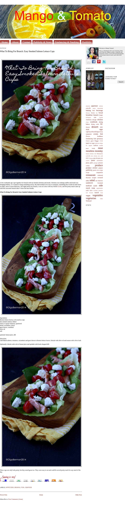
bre (96, 113)
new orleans (94, 156)
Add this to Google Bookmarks (32, 480)
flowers (88, 136)
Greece (88, 141)
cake (95, 117)
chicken (100, 119)
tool (87, 192)
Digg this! (11, 480)
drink (87, 129)
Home (41, 495)
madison (95, 145)
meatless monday (94, 151)
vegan (88, 195)
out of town (96, 158)
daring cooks (95, 124)
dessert (94, 126)
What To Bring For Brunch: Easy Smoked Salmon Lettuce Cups (27, 51)
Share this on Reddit (25, 480)
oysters (87, 160)
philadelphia (100, 160)
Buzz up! (60, 480)
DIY (101, 127)
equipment (89, 134)
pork (91, 163)
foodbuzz (100, 136)
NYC (87, 158)
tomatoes (100, 190)
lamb (87, 143)
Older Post (78, 495)
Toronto (91, 192)
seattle (95, 186)
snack (88, 188)
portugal (95, 163)
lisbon (101, 143)
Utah (101, 192)
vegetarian (91, 198)
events (95, 134)
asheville (88, 108)
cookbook (93, 122)
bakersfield (100, 108)
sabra (87, 180)
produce (99, 165)
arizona (101, 106)
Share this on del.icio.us (4, 480)
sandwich (89, 183)
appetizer (94, 106)
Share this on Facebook (46, 480)
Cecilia (59, 186)
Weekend (88, 201)
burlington (88, 117)
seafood (89, 186)
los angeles (89, 145)
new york (100, 156)
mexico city (93, 153)
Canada (101, 117)
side (101, 185)
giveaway (100, 138)
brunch (95, 115)
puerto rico (96, 170)
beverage (99, 110)
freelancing (89, 138)
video (101, 198)
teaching (95, 190)
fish (101, 134)
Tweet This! (39, 480)
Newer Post (3, 495)
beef (93, 110)
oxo (102, 158)
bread (101, 113)
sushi (87, 190)
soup (93, 188)
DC (101, 124)
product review (91, 168)
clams (87, 122)
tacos (91, 190)
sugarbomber (99, 188)
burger (101, 115)
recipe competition (94, 172)
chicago (94, 119)
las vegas (92, 143)
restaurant (90, 175)
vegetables (98, 195)
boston (93, 113)
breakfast (89, 115)
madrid (101, 145)
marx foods (90, 148)
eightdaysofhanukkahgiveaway (94, 132)
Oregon (91, 158)
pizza (87, 163)
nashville (88, 156)
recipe (101, 170)
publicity (89, 170)
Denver (88, 127)
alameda (88, 106)
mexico (87, 153)
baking (88, 110)
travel (97, 193)
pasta (93, 160)
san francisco (99, 180)
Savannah (100, 183)
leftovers (97, 143)
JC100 (101, 141)
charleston (88, 119)
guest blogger (95, 141)
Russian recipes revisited (94, 178)
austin (94, 108)
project (101, 168)
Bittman (88, 113)
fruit (95, 138)
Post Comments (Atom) (15, 499)
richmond (100, 175)
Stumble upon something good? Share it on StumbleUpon (18, 480)
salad (92, 180)
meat (100, 148)
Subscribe (53, 480)
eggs (101, 129)
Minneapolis (100, 153)
